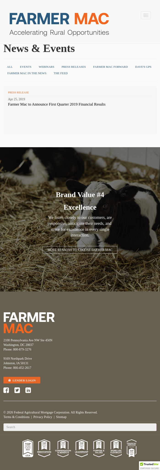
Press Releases (74, 66)
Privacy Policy (42, 417)
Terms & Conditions (16, 417)
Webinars (46, 66)
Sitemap (61, 417)
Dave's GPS (143, 66)
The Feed (61, 73)
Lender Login (22, 380)
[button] (149, 465)
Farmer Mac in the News (26, 73)
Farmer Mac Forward (110, 66)
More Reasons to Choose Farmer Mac (79, 250)
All (10, 66)
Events (25, 66)
